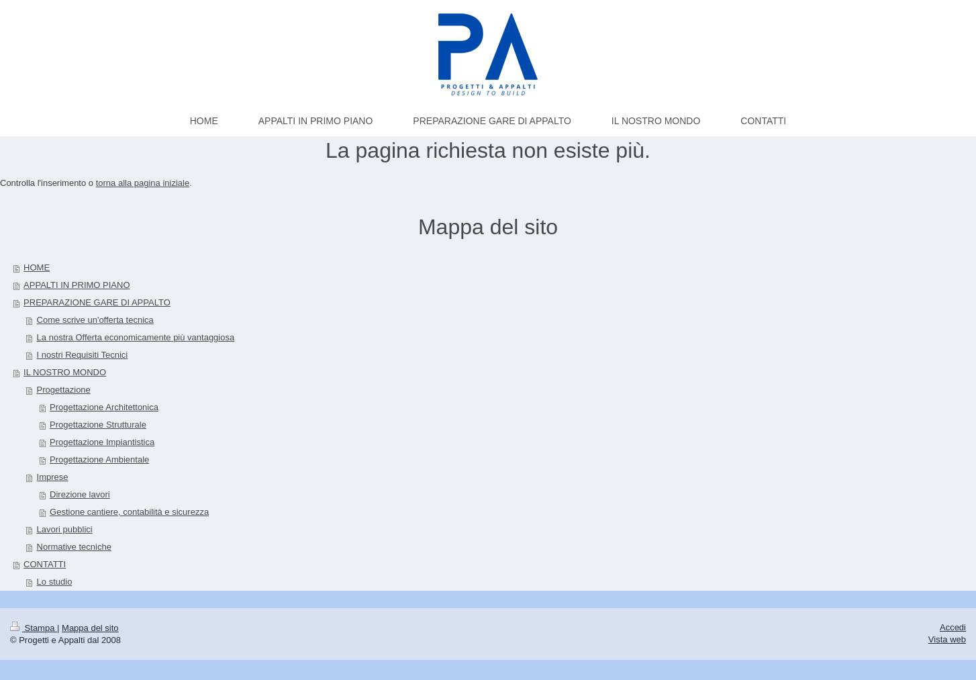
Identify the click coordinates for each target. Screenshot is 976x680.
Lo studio (54, 582)
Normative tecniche (74, 547)
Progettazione (64, 390)
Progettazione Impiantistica (102, 442)
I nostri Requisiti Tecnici (82, 355)
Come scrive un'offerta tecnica (95, 320)
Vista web (947, 639)
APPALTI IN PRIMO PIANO (76, 285)
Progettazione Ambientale (99, 459)
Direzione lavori (80, 494)
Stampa (33, 628)
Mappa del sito (90, 628)
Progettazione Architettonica (104, 407)
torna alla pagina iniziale (142, 183)
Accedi (953, 627)
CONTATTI (44, 564)
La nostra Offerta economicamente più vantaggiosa (136, 337)
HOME (36, 267)
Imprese (52, 477)
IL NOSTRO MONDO (64, 372)
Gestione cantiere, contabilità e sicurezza (129, 512)
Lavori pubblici (65, 529)
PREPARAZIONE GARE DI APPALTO (96, 302)
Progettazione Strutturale (98, 425)
